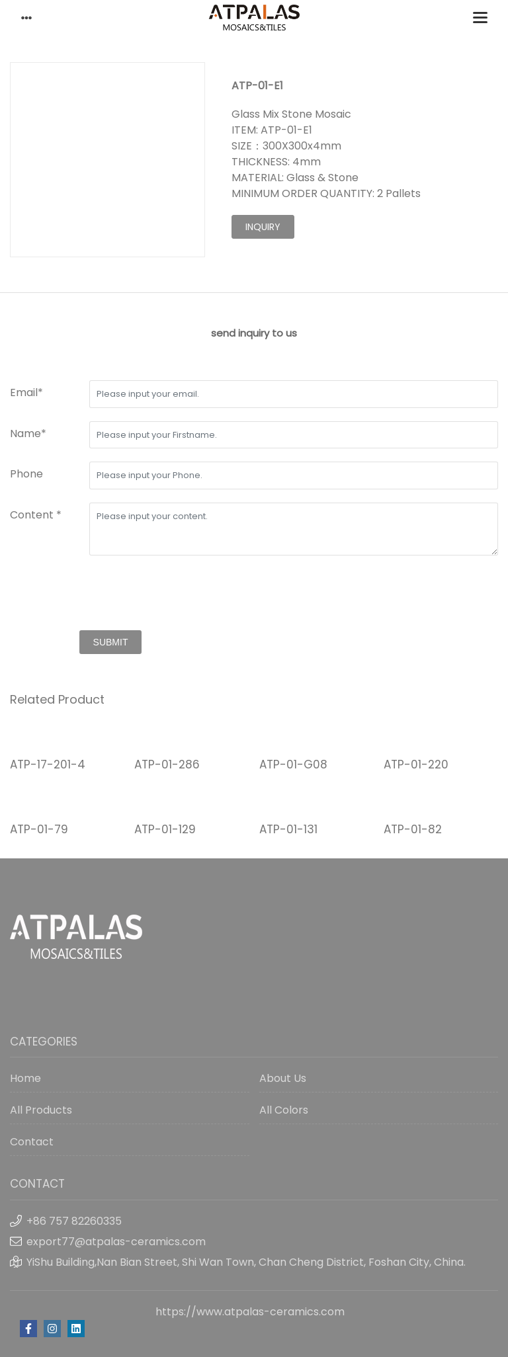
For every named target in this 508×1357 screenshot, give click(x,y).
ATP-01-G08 (293, 764)
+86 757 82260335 (74, 1221)
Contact (32, 1141)
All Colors (283, 1110)
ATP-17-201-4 (47, 764)
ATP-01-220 (416, 764)
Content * (36, 514)
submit (110, 642)
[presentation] (110, 594)
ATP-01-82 (413, 829)
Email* (26, 392)
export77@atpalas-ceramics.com (116, 1241)
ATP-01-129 (165, 829)
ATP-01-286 (167, 764)
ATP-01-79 (39, 829)
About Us (282, 1078)
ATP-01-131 (288, 829)
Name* (28, 433)
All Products (41, 1110)
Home (25, 1078)
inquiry (262, 226)
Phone (26, 473)
